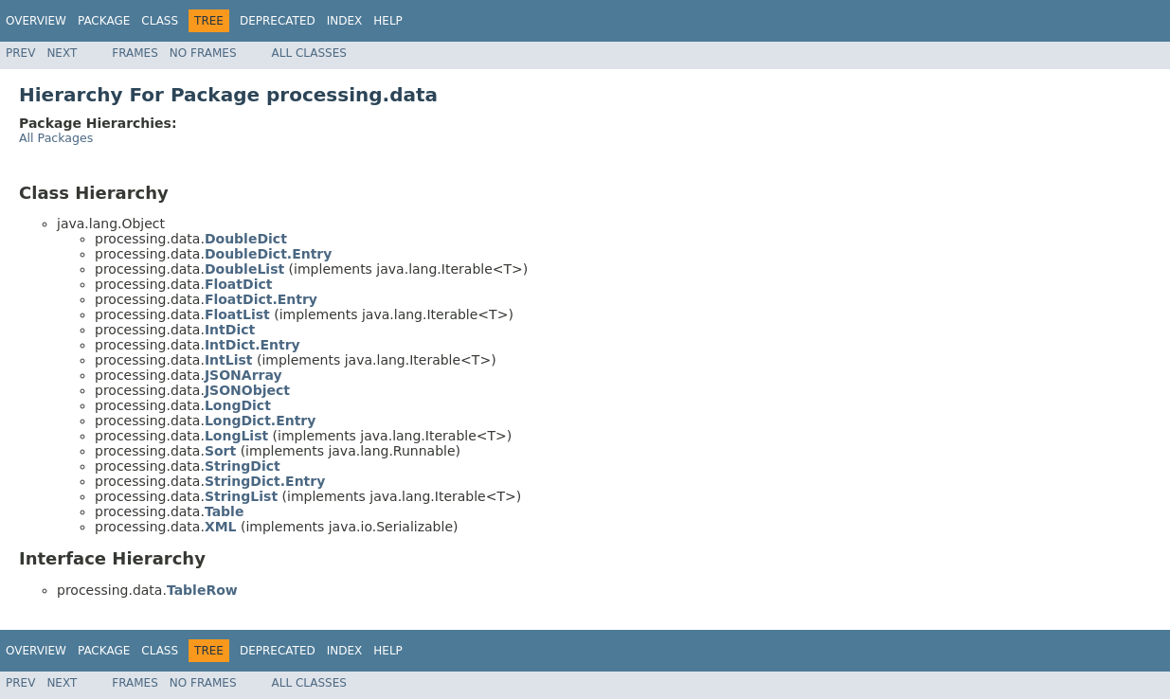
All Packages (56, 138)
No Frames (203, 53)
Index (345, 20)
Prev (20, 53)
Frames (135, 53)
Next (61, 53)
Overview (36, 20)
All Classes (309, 53)
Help (388, 20)
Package (104, 20)
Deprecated (277, 20)
